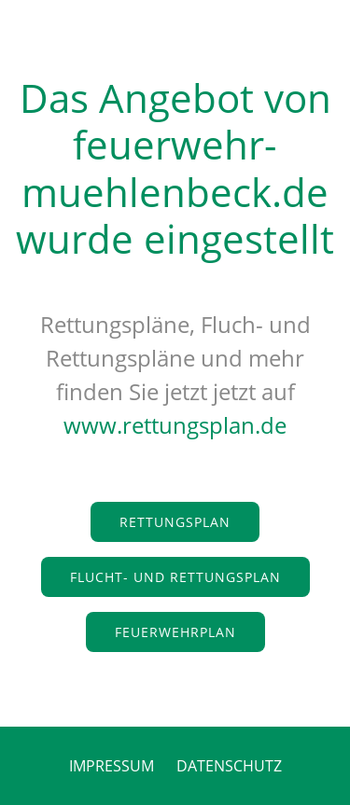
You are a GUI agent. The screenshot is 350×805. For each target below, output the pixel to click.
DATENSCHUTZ (229, 766)
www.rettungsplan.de (175, 424)
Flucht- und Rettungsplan (175, 577)
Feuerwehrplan (175, 632)
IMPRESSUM (111, 766)
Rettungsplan (175, 522)
